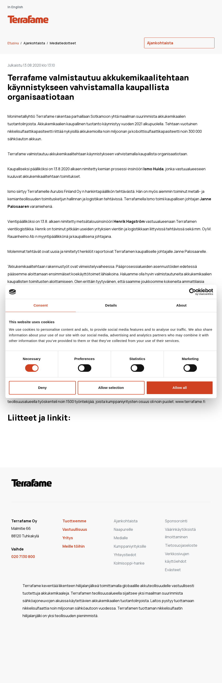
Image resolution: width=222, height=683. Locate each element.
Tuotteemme (74, 521)
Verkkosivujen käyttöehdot (177, 557)
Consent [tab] (41, 305)
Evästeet (173, 569)
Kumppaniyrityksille (130, 546)
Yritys (67, 537)
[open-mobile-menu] (209, 20)
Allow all (179, 388)
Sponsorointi (176, 521)
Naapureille (123, 529)
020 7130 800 (23, 556)
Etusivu (13, 43)
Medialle (121, 537)
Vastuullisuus (74, 529)
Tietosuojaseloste (181, 545)
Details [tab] (111, 305)
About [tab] (181, 305)
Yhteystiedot (125, 554)
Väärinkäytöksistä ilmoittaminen (180, 533)
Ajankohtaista (34, 43)
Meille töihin (73, 546)
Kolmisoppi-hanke (129, 563)
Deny (42, 388)
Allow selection (111, 388)
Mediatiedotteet (63, 43)
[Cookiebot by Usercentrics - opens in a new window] (192, 291)
